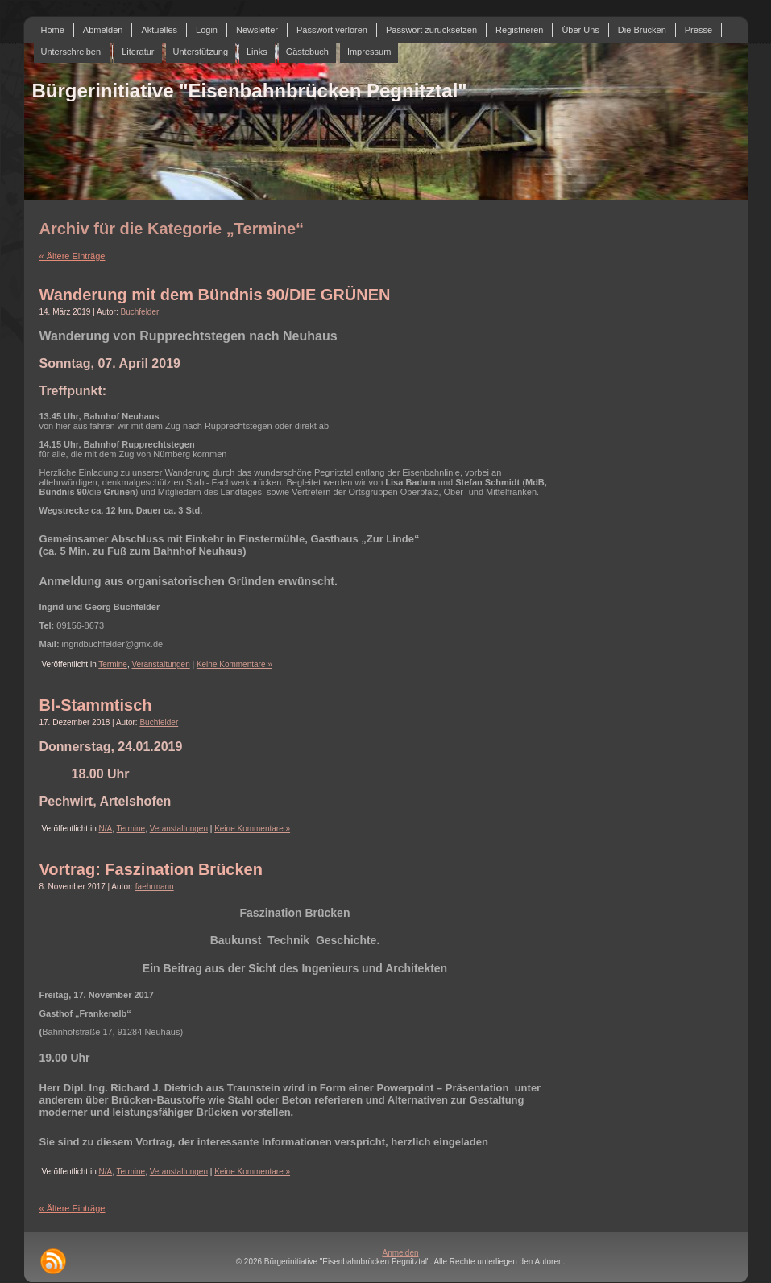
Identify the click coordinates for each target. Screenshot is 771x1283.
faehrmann (154, 886)
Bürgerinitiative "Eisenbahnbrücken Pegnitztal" (249, 90)
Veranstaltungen (160, 664)
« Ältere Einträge (72, 256)
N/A (105, 828)
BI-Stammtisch (95, 705)
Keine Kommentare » (234, 664)
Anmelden (400, 1252)
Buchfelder (140, 311)
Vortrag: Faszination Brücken (151, 869)
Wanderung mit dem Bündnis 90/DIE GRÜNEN (215, 294)
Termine (112, 664)
